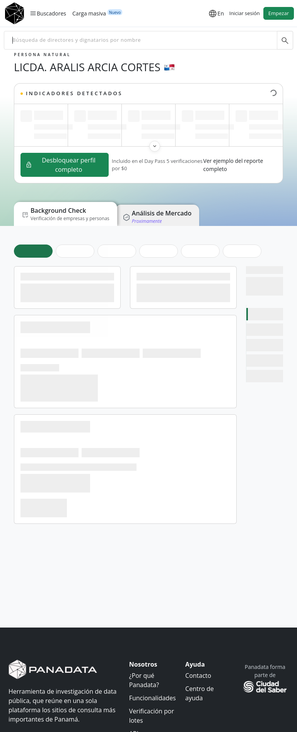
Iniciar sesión (244, 13)
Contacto (198, 675)
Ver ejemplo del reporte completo (233, 165)
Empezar (278, 13)
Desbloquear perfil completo (61, 165)
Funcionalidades (152, 697)
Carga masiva (89, 13)
